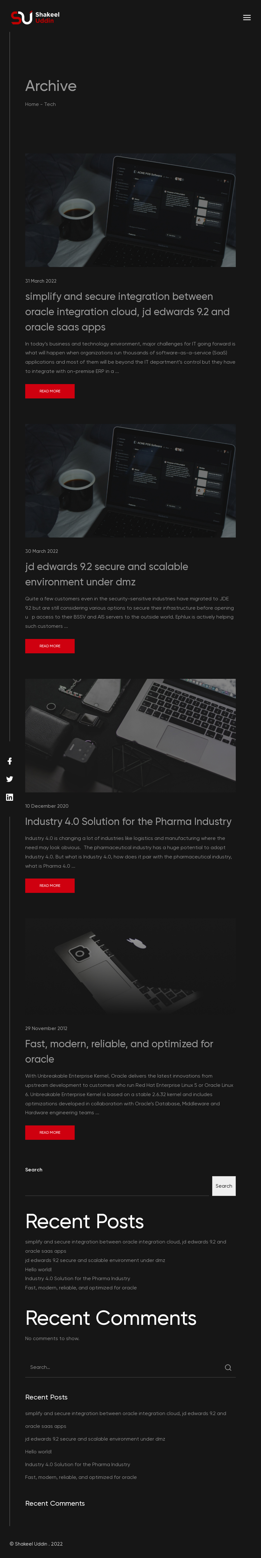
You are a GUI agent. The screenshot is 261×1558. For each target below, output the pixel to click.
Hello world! (38, 1269)
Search (33, 1170)
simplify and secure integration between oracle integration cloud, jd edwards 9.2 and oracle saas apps (127, 311)
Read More (50, 391)
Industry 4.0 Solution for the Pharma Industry (128, 821)
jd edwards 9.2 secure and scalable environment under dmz (95, 1260)
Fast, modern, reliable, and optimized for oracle (81, 1288)
